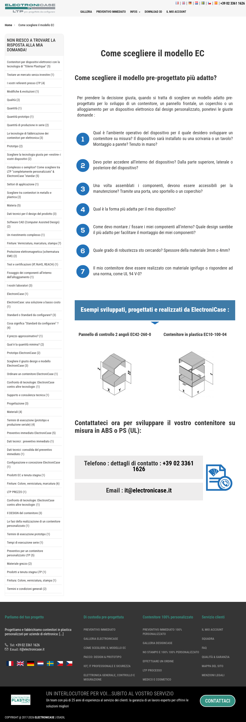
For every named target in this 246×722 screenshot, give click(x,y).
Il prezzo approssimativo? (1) (25, 336)
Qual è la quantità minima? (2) (25, 344)
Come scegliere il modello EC (105, 648)
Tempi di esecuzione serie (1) (25, 542)
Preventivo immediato (100, 629)
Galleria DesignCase (157, 643)
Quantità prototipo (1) (20, 116)
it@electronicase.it (148, 490)
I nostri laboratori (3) (19, 285)
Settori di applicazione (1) (23, 184)
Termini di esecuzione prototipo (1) (28, 534)
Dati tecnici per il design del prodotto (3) (31, 214)
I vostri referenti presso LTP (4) (26, 83)
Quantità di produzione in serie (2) (28, 125)
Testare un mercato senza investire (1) (30, 74)
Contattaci (217, 701)
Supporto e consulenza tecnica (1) (28, 395)
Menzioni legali (213, 675)
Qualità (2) (13, 100)
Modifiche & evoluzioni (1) (23, 91)
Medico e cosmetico (157, 679)
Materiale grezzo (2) (19, 563)
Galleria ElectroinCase (101, 638)
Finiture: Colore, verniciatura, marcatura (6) (33, 483)
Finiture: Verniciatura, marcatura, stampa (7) (34, 243)
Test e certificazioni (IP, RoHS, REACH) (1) (32, 264)
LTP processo (152, 670)
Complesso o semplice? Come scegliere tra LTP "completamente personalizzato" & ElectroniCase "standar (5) (33, 171)
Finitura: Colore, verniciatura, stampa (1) (31, 580)
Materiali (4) (14, 412)
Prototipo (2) (15, 146)
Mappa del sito (212, 666)
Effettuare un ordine (158, 661)
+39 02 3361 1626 (163, 466)
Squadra (208, 638)
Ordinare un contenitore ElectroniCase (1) (32, 374)
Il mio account (212, 629)
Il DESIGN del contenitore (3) (24, 513)
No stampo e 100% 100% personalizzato (171, 652)
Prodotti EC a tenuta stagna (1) (26, 475)
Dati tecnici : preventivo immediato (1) (30, 441)
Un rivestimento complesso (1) (26, 235)
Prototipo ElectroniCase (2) (23, 353)
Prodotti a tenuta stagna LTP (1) (26, 572)
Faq (204, 648)
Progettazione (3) (17, 403)
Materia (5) (14, 205)
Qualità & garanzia (215, 657)
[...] (61, 634)
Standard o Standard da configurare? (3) (31, 315)
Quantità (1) (14, 108)
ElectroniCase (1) (17, 294)
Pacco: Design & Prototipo (102, 657)
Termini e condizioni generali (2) (26, 589)
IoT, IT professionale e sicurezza (107, 666)
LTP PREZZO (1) (16, 492)
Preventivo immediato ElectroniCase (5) (31, 433)
